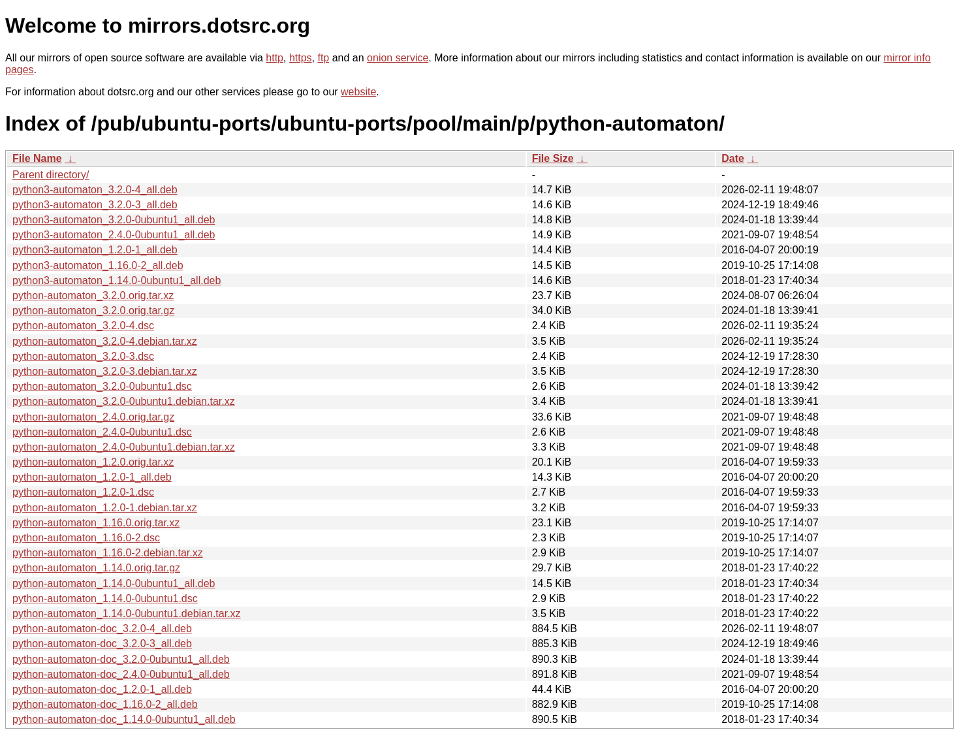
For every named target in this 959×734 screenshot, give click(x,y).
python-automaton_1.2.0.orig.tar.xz (93, 462)
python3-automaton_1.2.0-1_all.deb (95, 249)
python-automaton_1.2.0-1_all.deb (92, 477)
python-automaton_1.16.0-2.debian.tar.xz (107, 552)
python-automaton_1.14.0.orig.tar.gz (96, 567)
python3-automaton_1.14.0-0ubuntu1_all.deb (116, 280)
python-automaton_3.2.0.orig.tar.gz (93, 310)
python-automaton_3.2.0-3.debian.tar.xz (104, 371)
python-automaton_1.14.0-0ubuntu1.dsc (105, 598)
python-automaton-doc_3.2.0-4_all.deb (102, 628)
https (300, 57)
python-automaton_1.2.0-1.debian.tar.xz (104, 507)
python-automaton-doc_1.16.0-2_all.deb (105, 704)
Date (732, 158)
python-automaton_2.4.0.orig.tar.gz (93, 417)
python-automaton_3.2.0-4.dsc (83, 325)
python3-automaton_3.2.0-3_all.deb (95, 204)
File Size (553, 158)
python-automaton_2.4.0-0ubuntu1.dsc (102, 432)
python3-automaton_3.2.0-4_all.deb (95, 189)
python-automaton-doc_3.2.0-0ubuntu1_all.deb (121, 659)
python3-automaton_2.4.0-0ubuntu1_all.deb (113, 234)
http (274, 57)
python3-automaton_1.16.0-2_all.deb (97, 265)
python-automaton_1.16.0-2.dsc (86, 537)
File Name (37, 158)
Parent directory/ (50, 174)
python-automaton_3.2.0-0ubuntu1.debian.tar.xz (123, 401)
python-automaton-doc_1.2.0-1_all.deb (102, 689)
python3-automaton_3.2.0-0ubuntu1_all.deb (113, 219)
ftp (323, 57)
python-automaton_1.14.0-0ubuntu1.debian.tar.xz (126, 613)
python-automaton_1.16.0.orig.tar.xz (96, 522)
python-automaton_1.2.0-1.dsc (83, 492)
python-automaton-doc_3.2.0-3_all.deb (102, 643)
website (358, 91)
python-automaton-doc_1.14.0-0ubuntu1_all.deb (124, 719)
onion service (397, 57)
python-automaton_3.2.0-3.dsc (83, 356)
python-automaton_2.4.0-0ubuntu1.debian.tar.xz (123, 447)
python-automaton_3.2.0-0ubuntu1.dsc (102, 386)
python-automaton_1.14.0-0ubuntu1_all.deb (113, 583)
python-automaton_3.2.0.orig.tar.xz (93, 295)
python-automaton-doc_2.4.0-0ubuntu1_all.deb (121, 674)
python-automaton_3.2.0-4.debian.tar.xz (104, 341)
